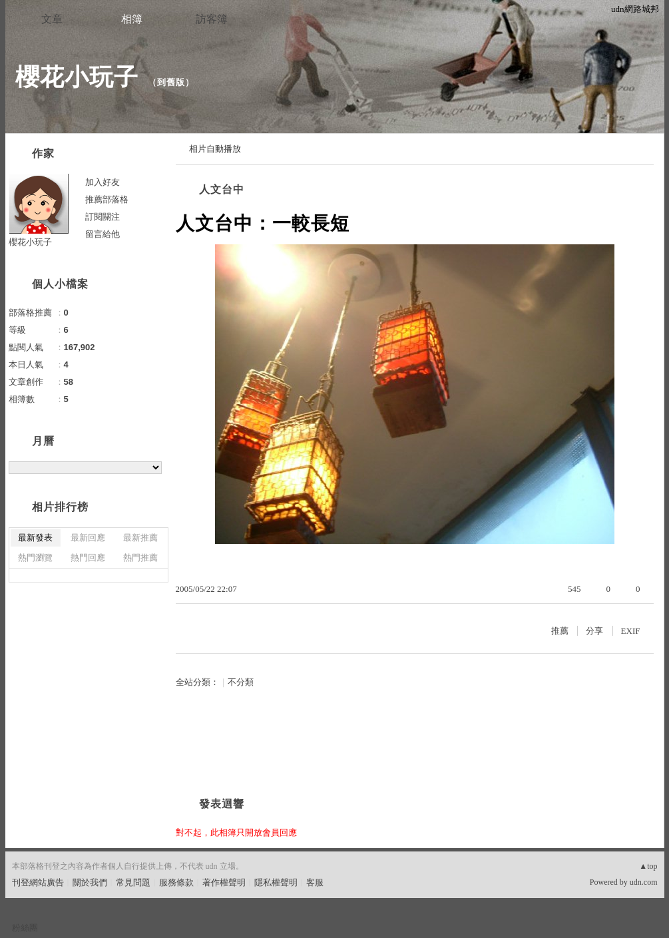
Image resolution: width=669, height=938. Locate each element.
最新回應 (88, 538)
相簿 (131, 19)
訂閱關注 (102, 217)
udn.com (644, 882)
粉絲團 (25, 928)
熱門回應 (88, 558)
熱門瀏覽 (35, 558)
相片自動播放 (215, 149)
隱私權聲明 (276, 882)
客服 (315, 882)
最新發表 (35, 538)
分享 (594, 631)
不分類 (241, 682)
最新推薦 (140, 538)
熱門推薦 (140, 558)
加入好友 (102, 182)
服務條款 (176, 882)
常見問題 (133, 882)
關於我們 (90, 882)
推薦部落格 (106, 199)
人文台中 (221, 189)
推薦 (559, 631)
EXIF (630, 631)
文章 (52, 19)
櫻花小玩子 (76, 77)
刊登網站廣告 (38, 882)
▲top (648, 866)
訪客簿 (212, 19)
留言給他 (102, 234)
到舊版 (171, 82)
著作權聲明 (224, 882)
